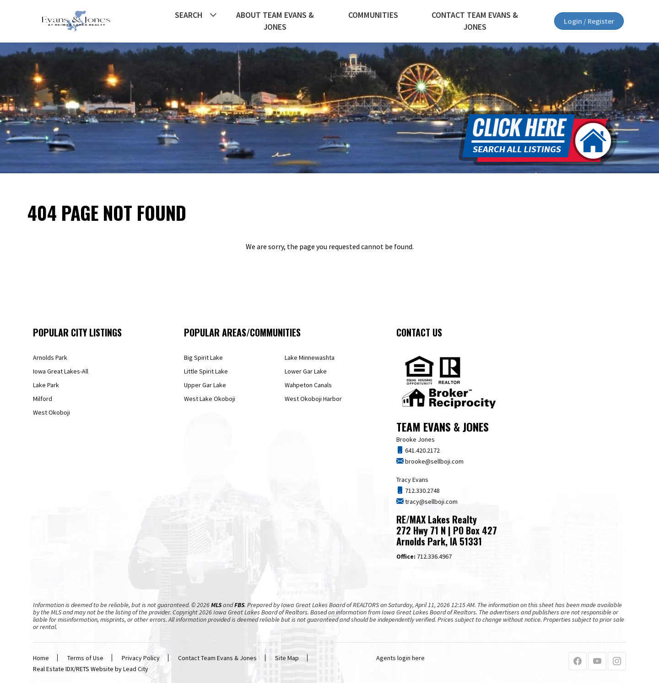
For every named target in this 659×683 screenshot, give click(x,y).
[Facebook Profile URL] (577, 661)
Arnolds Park (50, 357)
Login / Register (589, 21)
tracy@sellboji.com (431, 501)
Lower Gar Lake (306, 371)
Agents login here (400, 658)
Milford (42, 399)
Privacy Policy (141, 658)
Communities (373, 15)
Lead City (135, 669)
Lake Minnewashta (310, 357)
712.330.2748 (422, 490)
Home (41, 658)
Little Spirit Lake (206, 371)
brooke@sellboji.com (434, 461)
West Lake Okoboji (209, 399)
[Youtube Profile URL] (597, 661)
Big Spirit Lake (203, 357)
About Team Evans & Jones (275, 21)
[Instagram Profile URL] (617, 661)
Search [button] (188, 15)
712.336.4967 (424, 556)
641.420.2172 (422, 450)
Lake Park (46, 385)
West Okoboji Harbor (313, 399)
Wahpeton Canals (308, 385)
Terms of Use (85, 658)
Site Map (287, 658)
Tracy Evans (412, 479)
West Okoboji (51, 412)
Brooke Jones (415, 439)
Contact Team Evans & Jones (475, 21)
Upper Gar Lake (205, 385)
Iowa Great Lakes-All (60, 371)
